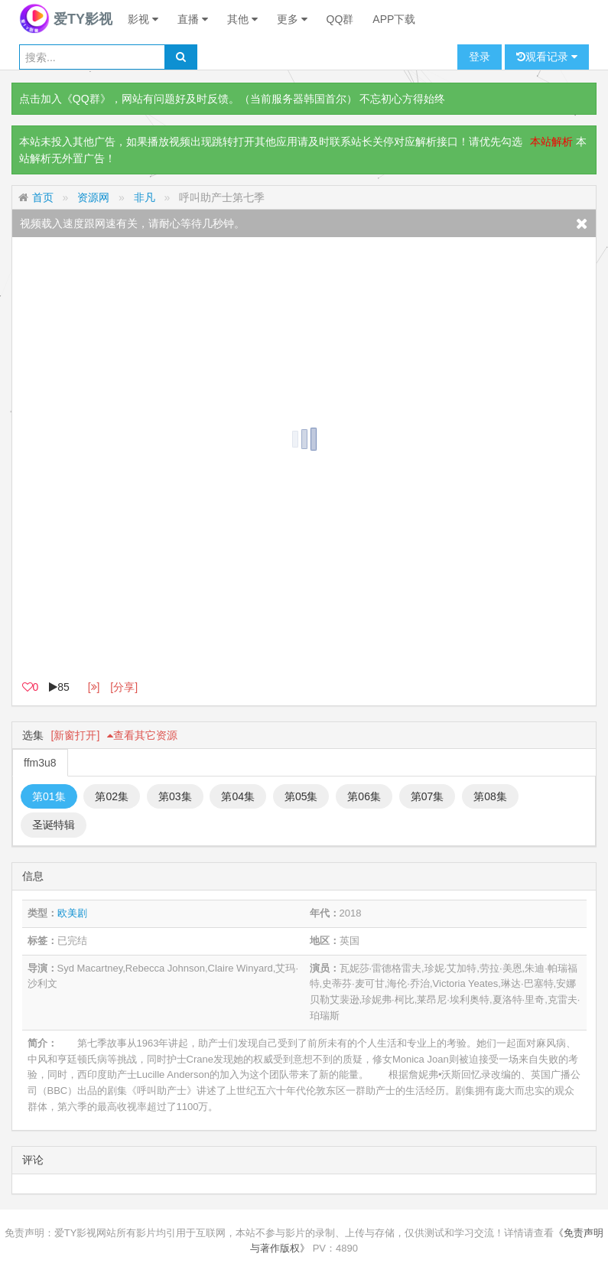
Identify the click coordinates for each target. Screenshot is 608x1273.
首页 (43, 197)
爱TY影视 (65, 19)
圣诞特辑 (53, 825)
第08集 (490, 796)
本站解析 (551, 141)
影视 (143, 19)
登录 (479, 56)
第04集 (238, 796)
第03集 (175, 796)
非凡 (144, 197)
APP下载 (393, 19)
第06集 (364, 796)
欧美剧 (72, 913)
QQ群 (340, 19)
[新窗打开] (75, 735)
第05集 (301, 796)
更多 (292, 19)
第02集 (111, 796)
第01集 (49, 796)
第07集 (427, 796)
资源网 (93, 197)
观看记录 (546, 56)
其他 (242, 19)
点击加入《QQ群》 (65, 99)
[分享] (124, 687)
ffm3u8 (40, 763)
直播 (192, 19)
